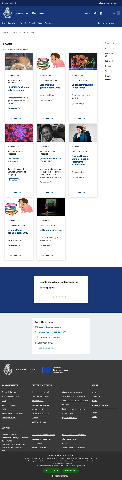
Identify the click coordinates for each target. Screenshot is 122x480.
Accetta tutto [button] (52, 471)
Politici (4, 409)
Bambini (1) (109, 48)
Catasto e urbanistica (40, 413)
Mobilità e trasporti (39, 422)
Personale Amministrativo (12, 413)
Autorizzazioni (67, 413)
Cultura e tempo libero (41, 396)
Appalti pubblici (38, 409)
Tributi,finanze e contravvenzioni (75, 400)
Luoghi (94, 412)
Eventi (94, 416)
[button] (61, 476)
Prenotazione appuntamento (43, 434)
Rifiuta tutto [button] (70, 471)
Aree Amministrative (10, 396)
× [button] (119, 454)
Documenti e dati (8, 417)
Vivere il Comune (18, 32)
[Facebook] (90, 13)
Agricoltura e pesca (69, 417)
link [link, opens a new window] (84, 466)
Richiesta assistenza (40, 447)
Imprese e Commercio (40, 404)
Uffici (4, 400)
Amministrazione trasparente (74, 434)
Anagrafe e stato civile (41, 392)
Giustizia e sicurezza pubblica (73, 396)
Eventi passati (108, 77)
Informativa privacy (69, 438)
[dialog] (61, 466)
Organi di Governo (9, 392)
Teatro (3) (109, 71)
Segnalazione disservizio (41, 438)
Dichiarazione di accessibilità (73, 447)
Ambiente (66, 404)
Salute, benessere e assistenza (74, 409)
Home (5, 32)
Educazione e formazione (72, 391)
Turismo (35, 417)
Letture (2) (109, 61)
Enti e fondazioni (8, 404)
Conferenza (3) (109, 54)
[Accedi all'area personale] (108, 3)
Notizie (94, 392)
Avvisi (94, 400)
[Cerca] (117, 13)
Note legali (66, 443)
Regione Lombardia (9, 3)
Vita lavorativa (37, 400)
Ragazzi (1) (109, 66)
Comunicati (96, 396)
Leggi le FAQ (37, 443)
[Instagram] (96, 13)
